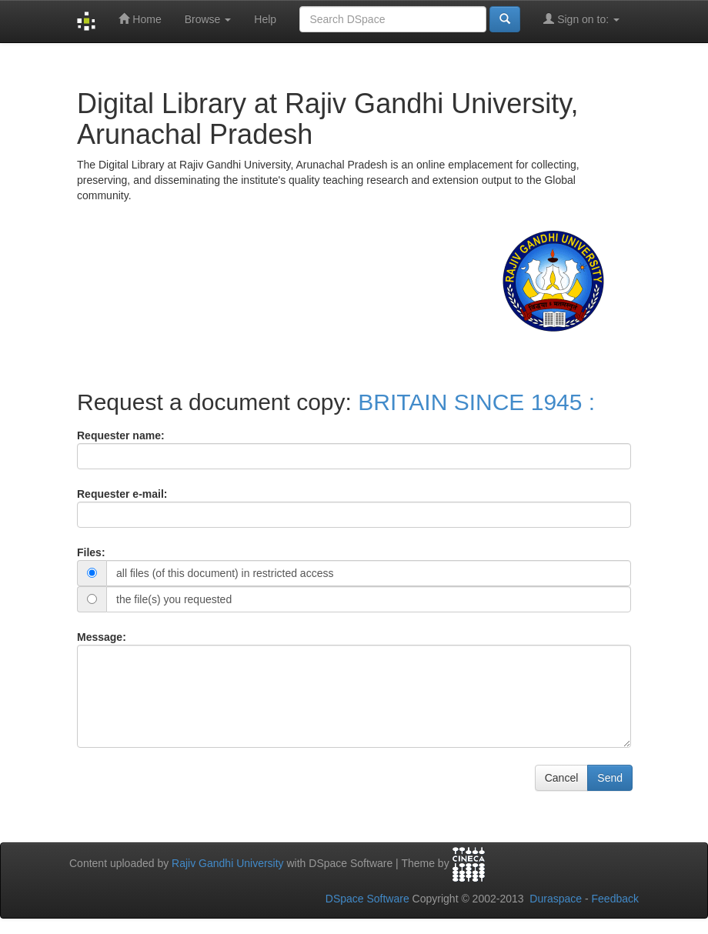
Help (265, 19)
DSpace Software (367, 898)
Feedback (615, 898)
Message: (101, 637)
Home (140, 18)
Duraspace (555, 898)
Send (610, 778)
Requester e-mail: (122, 494)
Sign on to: (581, 18)
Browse (208, 19)
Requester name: (121, 435)
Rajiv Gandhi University (228, 863)
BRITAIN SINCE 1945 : (476, 402)
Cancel (562, 778)
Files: (91, 552)
